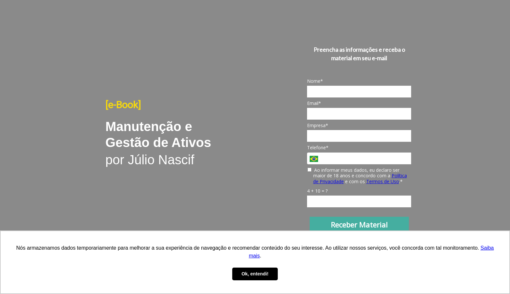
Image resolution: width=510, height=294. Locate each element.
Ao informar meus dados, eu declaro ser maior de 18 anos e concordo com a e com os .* (357, 175)
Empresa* (317, 125)
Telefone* (318, 148)
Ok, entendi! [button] (254, 273)
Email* (314, 103)
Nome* (315, 81)
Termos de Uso (382, 181)
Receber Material (359, 224)
